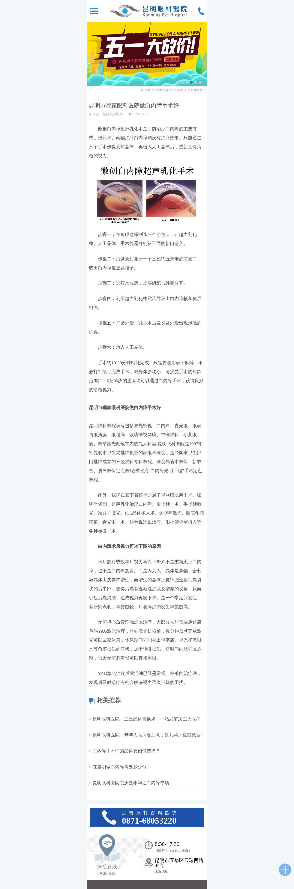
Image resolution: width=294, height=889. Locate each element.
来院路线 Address (107, 870)
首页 (148, 90)
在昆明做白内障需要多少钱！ (122, 767)
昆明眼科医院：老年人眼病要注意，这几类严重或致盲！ (149, 735)
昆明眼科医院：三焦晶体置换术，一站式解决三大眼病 (147, 719)
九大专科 (162, 90)
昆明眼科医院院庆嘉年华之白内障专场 (131, 782)
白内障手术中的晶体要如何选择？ (126, 751)
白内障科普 (195, 90)
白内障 (177, 90)
